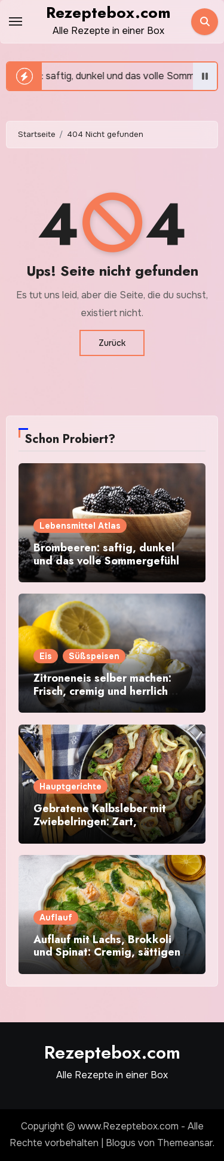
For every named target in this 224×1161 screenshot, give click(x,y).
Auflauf (55, 917)
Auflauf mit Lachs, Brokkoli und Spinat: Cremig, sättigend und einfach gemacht (110, 952)
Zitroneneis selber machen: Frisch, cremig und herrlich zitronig (102, 690)
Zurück (112, 343)
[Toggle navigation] (15, 21)
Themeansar (185, 1143)
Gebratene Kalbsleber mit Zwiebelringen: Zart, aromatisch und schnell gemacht (99, 828)
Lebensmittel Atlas (80, 525)
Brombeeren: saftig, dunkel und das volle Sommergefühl (106, 554)
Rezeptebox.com (108, 12)
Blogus (121, 1143)
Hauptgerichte (70, 786)
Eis (45, 656)
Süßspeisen (94, 656)
